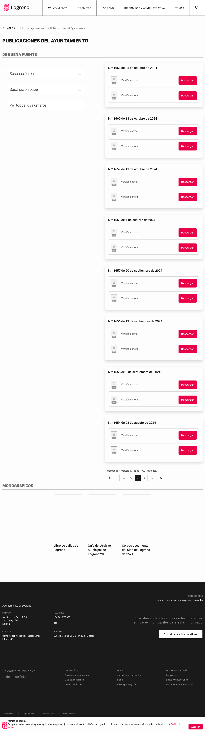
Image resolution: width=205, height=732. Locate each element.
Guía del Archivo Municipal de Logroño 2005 (99, 550)
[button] (57, 8)
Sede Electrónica (15, 681)
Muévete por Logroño (126, 689)
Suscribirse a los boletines (180, 639)
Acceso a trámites (73, 689)
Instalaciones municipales (128, 680)
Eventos (119, 675)
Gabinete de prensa (74, 684)
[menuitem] (160, 600)
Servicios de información (77, 680)
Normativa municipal (176, 675)
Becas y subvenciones (177, 684)
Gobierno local (72, 675)
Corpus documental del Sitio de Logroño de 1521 (136, 550)
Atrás (8, 28)
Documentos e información (179, 689)
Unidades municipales (19, 676)
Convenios (171, 680)
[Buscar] (197, 8)
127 (161, 478)
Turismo (119, 684)
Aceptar (195, 727)
